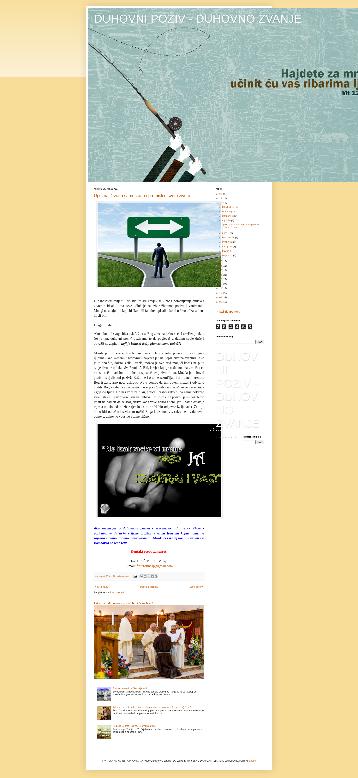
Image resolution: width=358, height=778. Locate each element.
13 (221, 279)
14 (221, 275)
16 (221, 265)
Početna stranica (149, 587)
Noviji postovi (102, 587)
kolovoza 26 (228, 237)
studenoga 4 (229, 211)
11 (221, 288)
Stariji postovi (196, 587)
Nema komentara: (121, 576)
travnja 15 (227, 246)
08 (221, 302)
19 (221, 198)
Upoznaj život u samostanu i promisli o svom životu (142, 195)
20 (221, 194)
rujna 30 (226, 220)
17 (221, 261)
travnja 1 (227, 251)
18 (221, 203)
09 (221, 297)
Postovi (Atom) (117, 592)
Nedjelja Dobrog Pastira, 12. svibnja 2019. (134, 726)
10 (221, 293)
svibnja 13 (227, 242)
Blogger (252, 760)
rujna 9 (226, 233)
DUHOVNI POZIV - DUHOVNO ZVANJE (198, 18)
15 (221, 270)
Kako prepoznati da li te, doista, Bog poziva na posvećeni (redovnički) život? (152, 707)
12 (221, 284)
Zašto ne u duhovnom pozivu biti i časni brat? (123, 603)
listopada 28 (228, 216)
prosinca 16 (228, 207)
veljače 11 (227, 255)
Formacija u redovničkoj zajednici (130, 688)
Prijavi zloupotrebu (228, 311)
